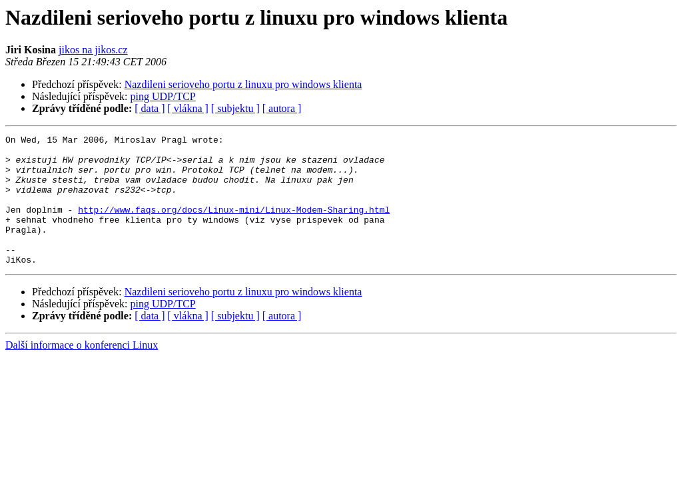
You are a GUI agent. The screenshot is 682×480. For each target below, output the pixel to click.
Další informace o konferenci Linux (81, 371)
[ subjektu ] (235, 108)
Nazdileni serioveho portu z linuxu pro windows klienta (243, 84)
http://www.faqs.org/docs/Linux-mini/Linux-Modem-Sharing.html (234, 225)
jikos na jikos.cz (93, 49)
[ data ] (150, 108)
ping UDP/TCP (163, 96)
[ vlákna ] (188, 108)
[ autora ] (282, 108)
